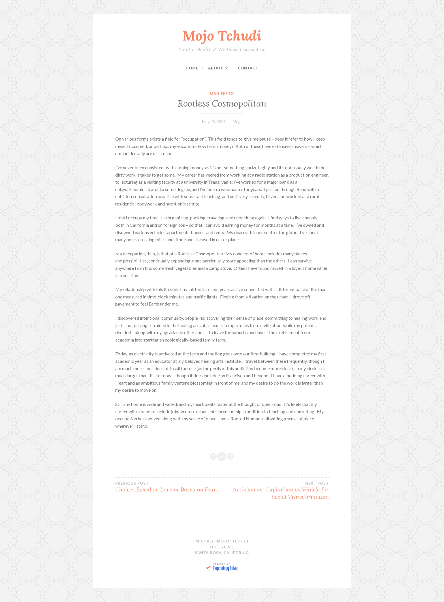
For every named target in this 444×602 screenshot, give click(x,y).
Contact (248, 68)
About (215, 68)
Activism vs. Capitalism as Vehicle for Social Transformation (275, 490)
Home (192, 68)
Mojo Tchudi (222, 35)
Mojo (237, 121)
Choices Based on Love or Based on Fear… (168, 487)
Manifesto (222, 93)
